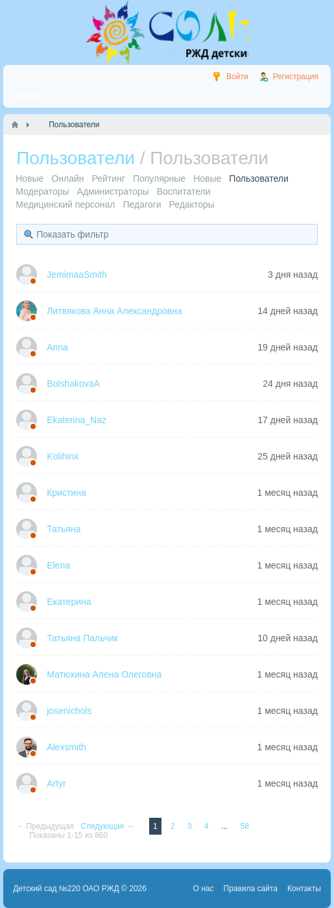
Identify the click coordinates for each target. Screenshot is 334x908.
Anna (57, 347)
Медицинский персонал (65, 204)
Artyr (56, 783)
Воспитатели (184, 191)
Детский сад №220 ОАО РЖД (66, 888)
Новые (29, 178)
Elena (58, 565)
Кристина (66, 492)
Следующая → (108, 826)
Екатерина (69, 601)
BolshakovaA (73, 383)
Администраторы (113, 191)
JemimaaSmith (77, 274)
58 (244, 826)
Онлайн (67, 178)
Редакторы (191, 204)
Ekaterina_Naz (76, 420)
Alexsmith (66, 747)
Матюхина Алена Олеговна (104, 674)
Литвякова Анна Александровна (114, 311)
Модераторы (42, 191)
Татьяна (63, 529)
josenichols (69, 711)
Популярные (159, 178)
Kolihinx (62, 456)
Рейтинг (108, 178)
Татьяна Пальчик (82, 638)
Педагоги (142, 204)
